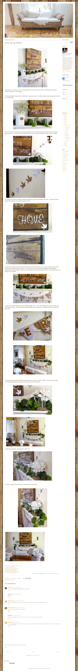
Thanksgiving (64, 160)
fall (63, 161)
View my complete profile (66, 71)
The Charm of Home (11, 607)
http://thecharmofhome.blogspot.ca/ (11, 571)
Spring (11, 580)
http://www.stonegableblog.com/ (10, 570)
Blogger (49, 668)
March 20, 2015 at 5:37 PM (19, 601)
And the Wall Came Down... (67, 138)
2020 (65, 116)
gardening (64, 163)
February (66, 140)
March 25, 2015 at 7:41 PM (20, 607)
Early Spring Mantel (66, 136)
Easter (63, 153)
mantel (8, 580)
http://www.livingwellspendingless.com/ (11, 572)
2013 (65, 144)
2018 (65, 119)
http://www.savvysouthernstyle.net (11, 568)
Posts (64, 92)
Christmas (64, 151)
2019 (65, 118)
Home (33, 651)
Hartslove (9, 622)
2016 (65, 122)
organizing (64, 168)
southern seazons (11, 601)
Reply (9, 590)
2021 (65, 114)
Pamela (9, 587)
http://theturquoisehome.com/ (10, 567)
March (66, 133)
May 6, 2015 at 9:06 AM (16, 622)
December (66, 125)
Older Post (57, 651)
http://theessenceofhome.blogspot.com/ (11, 569)
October (66, 129)
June (66, 132)
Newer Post (8, 651)
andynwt (41, 668)
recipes (63, 170)
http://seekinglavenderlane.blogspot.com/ (52, 573)
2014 (65, 142)
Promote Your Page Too (66, 80)
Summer (64, 158)
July (65, 130)
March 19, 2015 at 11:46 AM (17, 594)
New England (64, 154)
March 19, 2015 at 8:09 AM (15, 587)
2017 (64, 121)
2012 (65, 145)
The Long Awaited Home (68, 53)
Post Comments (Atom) (35, 655)
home (63, 165)
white (14, 580)
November (66, 127)
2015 (65, 124)
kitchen (63, 167)
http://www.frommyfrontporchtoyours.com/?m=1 (13, 565)
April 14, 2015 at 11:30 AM (16, 615)
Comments (65, 94)
